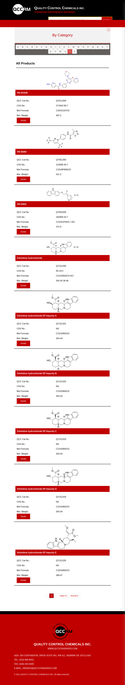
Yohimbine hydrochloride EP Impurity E (37, 552)
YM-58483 (22, 152)
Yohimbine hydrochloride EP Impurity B (37, 373)
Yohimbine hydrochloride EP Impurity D (37, 489)
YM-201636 (22, 93)
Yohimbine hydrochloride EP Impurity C (37, 431)
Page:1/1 (63, 596)
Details (23, 120)
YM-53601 (22, 204)
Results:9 (74, 596)
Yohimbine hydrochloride (29, 258)
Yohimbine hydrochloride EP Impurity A (37, 316)
